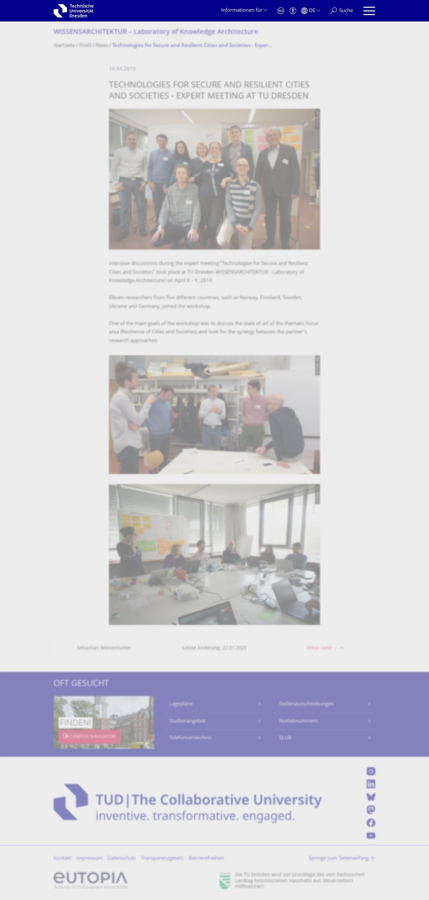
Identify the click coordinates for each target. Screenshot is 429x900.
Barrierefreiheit (206, 858)
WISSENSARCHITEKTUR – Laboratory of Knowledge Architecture (156, 32)
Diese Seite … (322, 648)
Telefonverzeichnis (190, 738)
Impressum (89, 858)
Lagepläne (181, 704)
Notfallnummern (298, 721)
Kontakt (62, 858)
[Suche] (341, 11)
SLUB (285, 738)
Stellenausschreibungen (306, 704)
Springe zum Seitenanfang (339, 858)
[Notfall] (281, 11)
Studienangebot (187, 721)
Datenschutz (122, 858)
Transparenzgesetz (162, 858)
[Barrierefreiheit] (293, 11)
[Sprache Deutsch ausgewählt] (310, 11)
